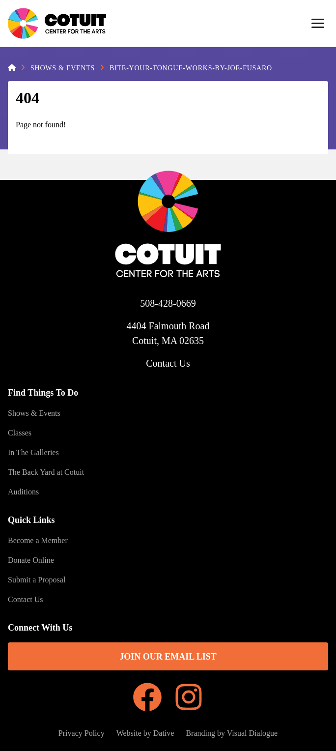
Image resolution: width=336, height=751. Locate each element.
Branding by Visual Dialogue (232, 733)
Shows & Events (62, 68)
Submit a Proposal (36, 580)
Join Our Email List (168, 657)
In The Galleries (33, 452)
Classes (19, 433)
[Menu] (318, 23)
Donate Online (31, 560)
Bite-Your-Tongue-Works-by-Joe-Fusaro (191, 68)
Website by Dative (145, 733)
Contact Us (168, 363)
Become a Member (38, 540)
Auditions (23, 492)
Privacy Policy (81, 733)
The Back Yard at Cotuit (46, 472)
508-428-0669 (168, 303)
